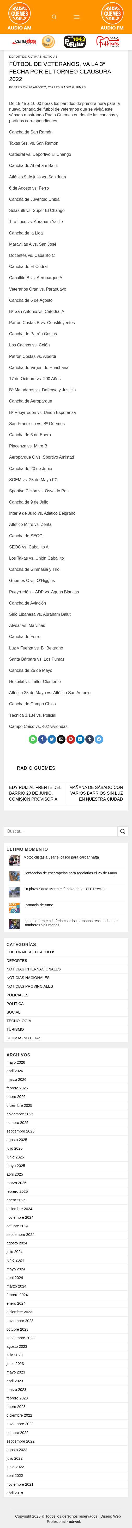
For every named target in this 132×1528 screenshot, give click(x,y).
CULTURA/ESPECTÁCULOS (31, 952)
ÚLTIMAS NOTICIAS (43, 56)
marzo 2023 (16, 1390)
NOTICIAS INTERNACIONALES (34, 969)
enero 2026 (16, 1097)
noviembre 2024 (20, 1217)
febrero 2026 (17, 1088)
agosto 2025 (17, 1140)
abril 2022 (15, 1475)
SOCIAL (13, 1012)
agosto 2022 (17, 1450)
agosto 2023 (17, 1346)
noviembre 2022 (20, 1424)
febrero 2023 (17, 1398)
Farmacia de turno (38, 905)
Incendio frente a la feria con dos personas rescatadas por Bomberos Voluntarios (70, 923)
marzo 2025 (16, 1183)
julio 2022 (15, 1458)
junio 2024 (15, 1260)
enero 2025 (16, 1200)
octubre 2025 (17, 1123)
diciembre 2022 (19, 1415)
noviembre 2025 (20, 1114)
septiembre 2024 (20, 1234)
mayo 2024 (16, 1269)
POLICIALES (17, 995)
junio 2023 (15, 1364)
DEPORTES (17, 56)
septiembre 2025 (20, 1131)
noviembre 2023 (20, 1321)
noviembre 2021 (20, 1484)
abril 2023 (15, 1381)
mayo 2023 (16, 1372)
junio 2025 (15, 1157)
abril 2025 (15, 1174)
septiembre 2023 (20, 1338)
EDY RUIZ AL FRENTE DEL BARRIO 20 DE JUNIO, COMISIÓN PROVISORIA (35, 793)
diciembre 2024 (19, 1209)
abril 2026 (15, 1071)
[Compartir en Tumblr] (89, 739)
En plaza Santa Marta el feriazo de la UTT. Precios (64, 889)
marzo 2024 (16, 1286)
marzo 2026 (16, 1079)
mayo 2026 (16, 1062)
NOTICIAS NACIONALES (28, 978)
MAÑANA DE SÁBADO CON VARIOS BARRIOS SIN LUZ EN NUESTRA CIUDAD (96, 793)
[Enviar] (123, 831)
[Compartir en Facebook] (42, 739)
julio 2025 (15, 1148)
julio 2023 (15, 1355)
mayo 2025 (16, 1166)
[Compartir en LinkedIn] (80, 739)
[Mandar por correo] (61, 739)
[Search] (54, 17)
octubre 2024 (17, 1226)
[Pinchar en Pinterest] (71, 739)
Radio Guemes (73, 87)
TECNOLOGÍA (19, 1021)
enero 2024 (16, 1303)
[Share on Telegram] (99, 739)
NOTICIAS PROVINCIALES (30, 986)
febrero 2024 (17, 1295)
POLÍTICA (15, 1004)
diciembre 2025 (19, 1105)
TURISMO (15, 1029)
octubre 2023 (17, 1329)
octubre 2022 (17, 1433)
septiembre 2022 (20, 1441)
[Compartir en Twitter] (51, 739)
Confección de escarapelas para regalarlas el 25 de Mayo (70, 873)
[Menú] (76, 17)
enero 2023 (16, 1407)
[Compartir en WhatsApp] (33, 739)
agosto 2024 (17, 1243)
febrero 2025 (17, 1191)
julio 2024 (15, 1252)
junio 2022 (15, 1467)
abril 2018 (15, 1493)
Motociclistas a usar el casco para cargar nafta (61, 857)
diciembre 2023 (19, 1312)
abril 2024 (15, 1278)
